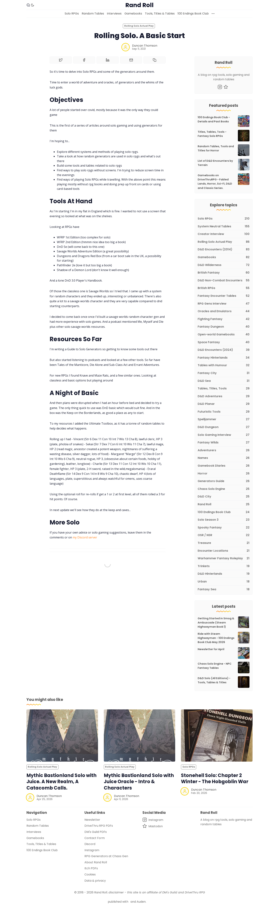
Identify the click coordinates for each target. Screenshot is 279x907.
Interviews (114, 13)
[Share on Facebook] (84, 60)
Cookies (90, 874)
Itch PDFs (91, 868)
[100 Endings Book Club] (223, 512)
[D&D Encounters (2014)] (223, 249)
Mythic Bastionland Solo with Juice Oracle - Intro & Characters (139, 781)
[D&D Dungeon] (223, 427)
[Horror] (223, 474)
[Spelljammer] (223, 419)
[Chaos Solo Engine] (223, 489)
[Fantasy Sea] (223, 589)
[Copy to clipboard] (154, 60)
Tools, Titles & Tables (160, 13)
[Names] (223, 458)
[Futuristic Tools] (223, 412)
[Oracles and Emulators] (223, 311)
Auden (141, 902)
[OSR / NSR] (223, 535)
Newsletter (92, 820)
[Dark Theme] (32, 5)
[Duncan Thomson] (125, 47)
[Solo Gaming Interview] (223, 435)
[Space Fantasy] (223, 342)
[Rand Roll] (223, 504)
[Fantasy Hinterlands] (223, 358)
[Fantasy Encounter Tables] (223, 296)
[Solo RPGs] (223, 219)
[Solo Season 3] (223, 520)
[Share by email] (131, 60)
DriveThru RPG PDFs (98, 826)
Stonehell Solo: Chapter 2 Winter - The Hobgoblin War (214, 778)
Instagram (91, 850)
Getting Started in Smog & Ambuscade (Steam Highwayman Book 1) (216, 623)
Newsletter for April (211, 649)
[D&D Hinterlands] (223, 574)
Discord (89, 844)
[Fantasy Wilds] (223, 443)
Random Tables (93, 13)
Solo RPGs (72, 13)
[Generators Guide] (223, 481)
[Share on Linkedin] (108, 60)
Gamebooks (133, 13)
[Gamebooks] (223, 257)
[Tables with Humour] (223, 365)
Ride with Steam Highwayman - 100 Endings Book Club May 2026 (216, 638)
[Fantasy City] (223, 373)
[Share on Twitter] (61, 60)
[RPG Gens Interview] (223, 304)
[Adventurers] (223, 450)
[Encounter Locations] (223, 551)
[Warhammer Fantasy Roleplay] (223, 558)
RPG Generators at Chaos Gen (106, 856)
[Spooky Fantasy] (223, 528)
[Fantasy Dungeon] (223, 327)
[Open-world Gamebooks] (223, 334)
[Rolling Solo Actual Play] (223, 242)
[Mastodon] (226, 87)
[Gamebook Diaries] (223, 466)
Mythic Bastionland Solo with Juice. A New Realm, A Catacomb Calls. (61, 781)
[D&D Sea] (223, 381)
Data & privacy (95, 881)
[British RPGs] (223, 288)
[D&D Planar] (223, 404)
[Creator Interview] (223, 234)
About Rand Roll (95, 862)
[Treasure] (223, 543)
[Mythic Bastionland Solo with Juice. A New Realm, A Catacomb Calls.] (62, 735)
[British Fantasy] (223, 273)
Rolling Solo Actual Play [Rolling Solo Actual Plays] (139, 25)
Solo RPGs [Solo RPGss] (188, 766)
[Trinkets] (223, 566)
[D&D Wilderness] (223, 265)
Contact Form (94, 838)
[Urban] (223, 582)
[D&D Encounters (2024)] (223, 350)
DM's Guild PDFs (95, 832)
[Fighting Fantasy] (223, 319)
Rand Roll (100, 892)
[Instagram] (220, 87)
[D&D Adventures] (223, 396)
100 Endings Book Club (193, 13)
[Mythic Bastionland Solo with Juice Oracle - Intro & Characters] (139, 735)
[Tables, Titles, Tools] (223, 388)
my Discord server (85, 537)
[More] (213, 13)
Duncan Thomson (144, 46)
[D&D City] (223, 497)
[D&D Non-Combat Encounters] (223, 280)
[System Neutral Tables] (223, 226)
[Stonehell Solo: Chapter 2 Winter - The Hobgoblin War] (217, 735)
